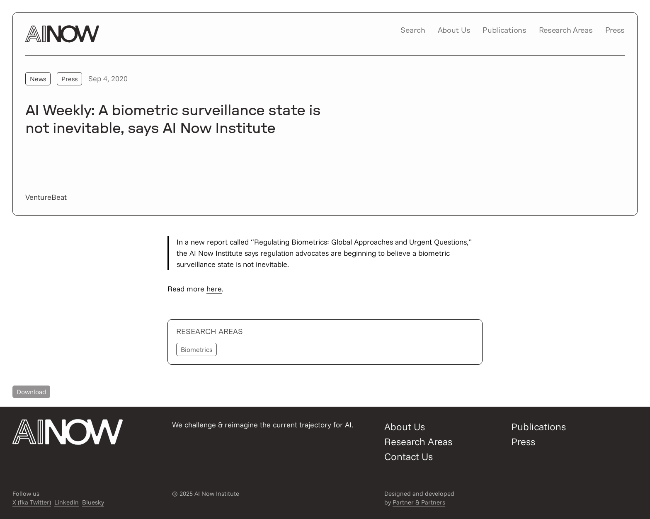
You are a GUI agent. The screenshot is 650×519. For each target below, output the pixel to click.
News (38, 79)
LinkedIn (66, 502)
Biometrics (196, 349)
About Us (454, 30)
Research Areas (566, 30)
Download (31, 392)
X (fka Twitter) (31, 502)
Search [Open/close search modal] (412, 30)
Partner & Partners (419, 502)
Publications (504, 30)
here (214, 288)
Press (615, 30)
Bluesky (93, 502)
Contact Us (408, 456)
